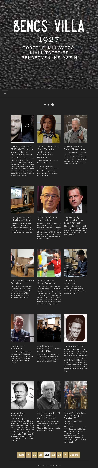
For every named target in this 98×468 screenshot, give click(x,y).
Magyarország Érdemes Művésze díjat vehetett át (74, 220)
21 (40, 454)
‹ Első (21, 454)
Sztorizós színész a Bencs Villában (47, 218)
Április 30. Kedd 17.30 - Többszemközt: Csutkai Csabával (48, 416)
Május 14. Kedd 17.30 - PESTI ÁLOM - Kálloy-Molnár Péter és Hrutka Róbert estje (22, 150)
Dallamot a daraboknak (70, 282)
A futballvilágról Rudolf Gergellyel (46, 282)
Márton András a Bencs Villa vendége (74, 148)
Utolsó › (75, 454)
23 (53, 454)
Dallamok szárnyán (74, 346)
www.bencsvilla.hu (54, 465)
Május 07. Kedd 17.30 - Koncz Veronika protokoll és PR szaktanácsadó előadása (48, 152)
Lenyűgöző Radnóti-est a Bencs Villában (21, 218)
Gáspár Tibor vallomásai (17, 347)
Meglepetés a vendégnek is (18, 414)
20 (34, 454)
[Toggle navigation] (5, 92)
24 (59, 454)
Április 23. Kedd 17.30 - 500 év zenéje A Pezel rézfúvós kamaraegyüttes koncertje (75, 418)
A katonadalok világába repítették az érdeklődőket (49, 349)
